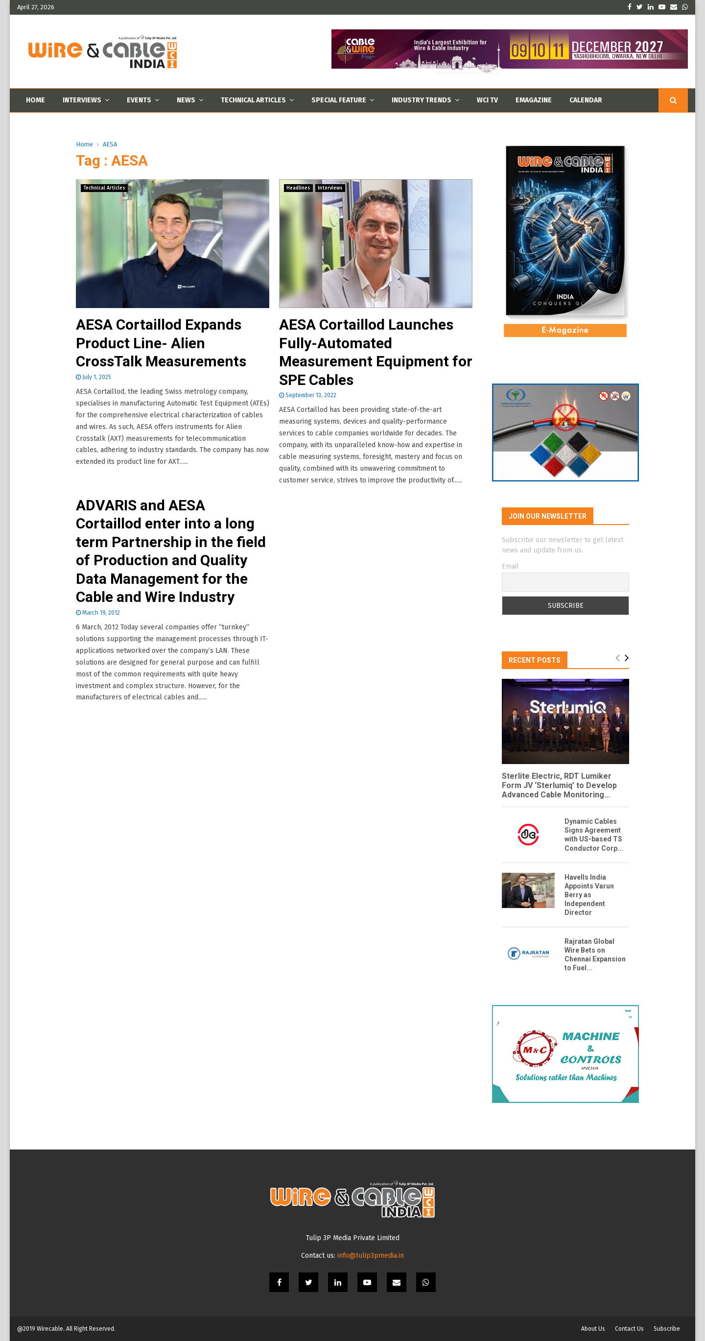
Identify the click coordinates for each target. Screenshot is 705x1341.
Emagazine (534, 100)
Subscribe (667, 1328)
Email (510, 566)
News (186, 100)
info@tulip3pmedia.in (370, 1255)
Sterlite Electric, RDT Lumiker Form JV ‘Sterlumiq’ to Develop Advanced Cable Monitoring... (559, 785)
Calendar (585, 100)
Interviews (82, 100)
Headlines (298, 188)
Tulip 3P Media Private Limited (353, 1238)
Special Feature (338, 100)
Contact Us (629, 1328)
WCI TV (487, 100)
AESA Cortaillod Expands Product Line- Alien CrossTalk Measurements (161, 343)
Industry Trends (421, 100)
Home (35, 100)
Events (139, 100)
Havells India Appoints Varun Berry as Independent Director (589, 894)
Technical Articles (253, 100)
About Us (593, 1328)
